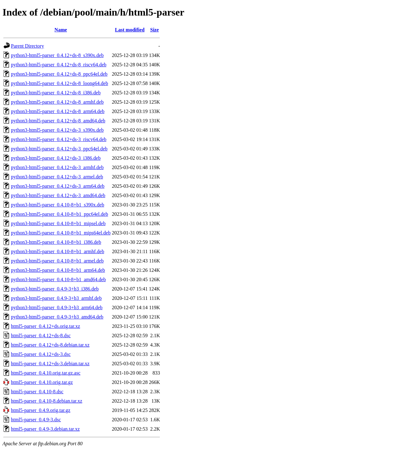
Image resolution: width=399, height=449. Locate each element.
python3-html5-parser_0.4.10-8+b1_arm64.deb (58, 270)
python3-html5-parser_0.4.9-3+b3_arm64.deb (57, 307)
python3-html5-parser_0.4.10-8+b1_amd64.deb (58, 279)
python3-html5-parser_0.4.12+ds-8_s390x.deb (57, 55)
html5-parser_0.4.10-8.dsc (37, 391)
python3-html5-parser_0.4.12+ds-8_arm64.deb (57, 111)
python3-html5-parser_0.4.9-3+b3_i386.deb (55, 288)
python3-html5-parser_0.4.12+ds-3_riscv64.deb (58, 139)
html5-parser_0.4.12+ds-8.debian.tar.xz (50, 344)
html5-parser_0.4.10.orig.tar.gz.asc (45, 373)
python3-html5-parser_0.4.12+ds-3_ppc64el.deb (59, 148)
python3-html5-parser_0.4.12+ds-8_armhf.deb (57, 102)
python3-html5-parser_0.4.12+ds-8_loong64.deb (59, 83)
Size (154, 29)
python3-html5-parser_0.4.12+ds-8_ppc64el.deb (59, 74)
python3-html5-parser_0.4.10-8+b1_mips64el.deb (61, 232)
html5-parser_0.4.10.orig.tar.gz (42, 382)
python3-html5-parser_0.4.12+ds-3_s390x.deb (57, 130)
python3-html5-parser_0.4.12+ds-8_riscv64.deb (58, 64)
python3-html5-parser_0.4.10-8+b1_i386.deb (56, 242)
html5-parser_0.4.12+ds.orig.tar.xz (45, 326)
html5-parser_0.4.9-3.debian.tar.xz (45, 429)
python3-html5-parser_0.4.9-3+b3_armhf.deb (56, 298)
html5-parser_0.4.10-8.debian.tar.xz (46, 401)
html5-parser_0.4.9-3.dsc (36, 419)
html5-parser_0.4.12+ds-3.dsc (41, 354)
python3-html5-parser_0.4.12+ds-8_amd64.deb (58, 120)
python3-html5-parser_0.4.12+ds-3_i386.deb (56, 158)
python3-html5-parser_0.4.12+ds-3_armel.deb (57, 176)
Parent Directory (27, 46)
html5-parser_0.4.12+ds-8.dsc (41, 335)
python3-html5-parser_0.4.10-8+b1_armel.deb (57, 260)
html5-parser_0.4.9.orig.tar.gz (40, 410)
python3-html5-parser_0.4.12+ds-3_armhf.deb (57, 167)
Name (61, 29)
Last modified (130, 29)
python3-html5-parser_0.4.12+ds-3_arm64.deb (57, 186)
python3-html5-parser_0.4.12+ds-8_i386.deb (56, 92)
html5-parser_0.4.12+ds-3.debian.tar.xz (50, 363)
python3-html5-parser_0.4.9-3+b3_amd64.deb (57, 316)
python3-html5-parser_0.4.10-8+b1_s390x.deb (57, 204)
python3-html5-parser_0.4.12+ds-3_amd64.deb (58, 195)
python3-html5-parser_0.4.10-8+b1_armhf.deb (57, 251)
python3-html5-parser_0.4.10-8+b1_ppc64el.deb (59, 214)
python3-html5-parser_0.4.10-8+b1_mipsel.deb (58, 223)
